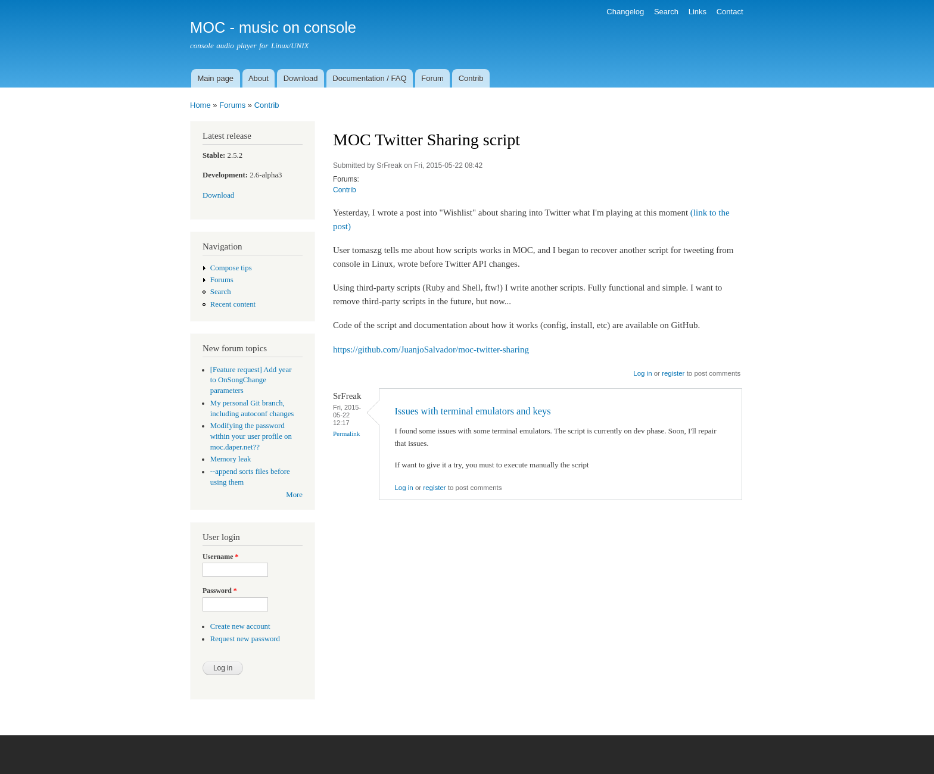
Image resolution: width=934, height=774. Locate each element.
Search (666, 11)
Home (200, 105)
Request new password (245, 639)
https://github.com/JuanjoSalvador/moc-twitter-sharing (431, 349)
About (258, 78)
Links (697, 11)
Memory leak (230, 459)
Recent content (233, 304)
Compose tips (231, 268)
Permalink (346, 433)
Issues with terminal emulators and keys (472, 411)
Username (220, 557)
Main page (215, 78)
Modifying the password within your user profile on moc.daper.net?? (251, 436)
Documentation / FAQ (369, 78)
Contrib (471, 78)
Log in (642, 373)
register (673, 373)
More (294, 495)
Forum (432, 78)
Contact (730, 11)
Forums (232, 105)
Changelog (625, 11)
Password (220, 590)
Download (301, 78)
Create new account (240, 626)
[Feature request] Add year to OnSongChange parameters (251, 380)
